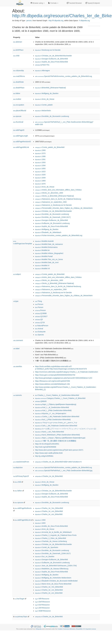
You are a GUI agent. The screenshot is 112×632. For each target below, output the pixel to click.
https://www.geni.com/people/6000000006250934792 (55, 375)
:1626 (40, 175)
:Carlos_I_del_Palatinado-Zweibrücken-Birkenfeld (57, 416)
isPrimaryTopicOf (21, 476)
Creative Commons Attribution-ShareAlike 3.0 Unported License (77, 629)
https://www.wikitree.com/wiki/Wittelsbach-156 (52, 384)
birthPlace (18, 50)
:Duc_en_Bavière (44, 556)
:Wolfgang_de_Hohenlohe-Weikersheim (53, 578)
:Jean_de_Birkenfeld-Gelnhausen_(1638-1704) (56, 566)
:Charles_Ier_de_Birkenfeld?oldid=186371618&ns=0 (58, 462)
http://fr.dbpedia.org (56, 21)
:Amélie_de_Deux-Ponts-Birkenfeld (51, 526)
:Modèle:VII (42, 268)
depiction (18, 467)
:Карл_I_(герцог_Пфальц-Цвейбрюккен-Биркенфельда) (60, 438)
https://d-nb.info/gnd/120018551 (47, 444)
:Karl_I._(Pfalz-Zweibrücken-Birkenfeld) (53, 410)
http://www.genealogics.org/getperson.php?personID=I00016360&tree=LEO (63, 378)
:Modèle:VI (42, 265)
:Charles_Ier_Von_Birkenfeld (49, 508)
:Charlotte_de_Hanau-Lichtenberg (51, 541)
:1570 (40, 153)
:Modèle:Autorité (44, 241)
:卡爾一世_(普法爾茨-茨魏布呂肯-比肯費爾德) (55, 441)
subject (17, 274)
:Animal (39, 329)
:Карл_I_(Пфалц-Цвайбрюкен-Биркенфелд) (55, 404)
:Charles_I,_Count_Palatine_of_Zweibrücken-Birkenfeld (57, 395)
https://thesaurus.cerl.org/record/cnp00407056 (52, 381)
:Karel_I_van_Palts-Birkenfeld (49, 432)
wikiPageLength (20, 136)
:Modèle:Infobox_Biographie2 (49, 253)
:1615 (40, 172)
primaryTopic (21, 617)
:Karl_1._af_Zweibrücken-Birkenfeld (52, 407)
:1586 (40, 156)
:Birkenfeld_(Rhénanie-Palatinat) (50, 88)
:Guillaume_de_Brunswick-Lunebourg (52, 223)
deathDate (18, 82)
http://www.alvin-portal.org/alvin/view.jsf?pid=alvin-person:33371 (59, 450)
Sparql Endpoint (92, 3)
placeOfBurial (19, 111)
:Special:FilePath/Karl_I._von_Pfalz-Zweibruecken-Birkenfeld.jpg (63, 470)
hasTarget (19, 599)
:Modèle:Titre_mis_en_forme (49, 259)
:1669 (40, 181)
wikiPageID (18, 130)
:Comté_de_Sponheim (46, 547)
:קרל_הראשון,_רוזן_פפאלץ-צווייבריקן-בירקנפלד (56, 423)
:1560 (40, 520)
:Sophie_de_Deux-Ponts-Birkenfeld (51, 62)
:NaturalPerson (41, 326)
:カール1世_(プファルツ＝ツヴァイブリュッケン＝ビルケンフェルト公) (65, 429)
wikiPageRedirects (23, 508)
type (15, 301)
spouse (17, 116)
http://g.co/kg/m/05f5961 (44, 456)
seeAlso (17, 366)
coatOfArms (19, 76)
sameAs (17, 395)
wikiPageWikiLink (21, 147)
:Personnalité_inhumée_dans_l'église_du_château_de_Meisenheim (64, 208)
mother (17, 99)
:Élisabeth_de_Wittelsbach (48, 232)
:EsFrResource (42, 605)
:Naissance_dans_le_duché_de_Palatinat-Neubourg (58, 199)
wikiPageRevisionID (22, 142)
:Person (39, 304)
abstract (17, 42)
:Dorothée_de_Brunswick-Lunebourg (52, 116)
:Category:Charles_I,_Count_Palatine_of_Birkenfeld (60, 398)
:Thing (38, 301)
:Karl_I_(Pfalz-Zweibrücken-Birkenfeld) (53, 420)
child (16, 56)
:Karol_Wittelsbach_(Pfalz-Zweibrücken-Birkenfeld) (57, 435)
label (16, 349)
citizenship (18, 71)
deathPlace (18, 88)
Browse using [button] (38, 3)
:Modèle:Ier (42, 250)
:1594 (40, 165)
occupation (18, 105)
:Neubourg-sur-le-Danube (48, 50)
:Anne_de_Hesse (44, 99)
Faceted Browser (74, 3)
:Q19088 (41, 313)
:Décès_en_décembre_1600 (49, 193)
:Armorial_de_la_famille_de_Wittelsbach (53, 532)
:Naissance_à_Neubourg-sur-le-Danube (53, 205)
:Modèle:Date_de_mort (47, 262)
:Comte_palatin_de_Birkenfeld (49, 147)
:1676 (40, 184)
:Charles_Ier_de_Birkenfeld (49, 476)
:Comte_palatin (44, 105)
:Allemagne (42, 71)
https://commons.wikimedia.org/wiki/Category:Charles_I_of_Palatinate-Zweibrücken (66, 372)
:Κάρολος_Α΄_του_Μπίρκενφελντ (50, 413)
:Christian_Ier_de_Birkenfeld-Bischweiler (53, 56)
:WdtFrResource (43, 611)
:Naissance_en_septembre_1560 (51, 202)
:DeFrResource (42, 602)
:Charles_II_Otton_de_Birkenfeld (50, 538)
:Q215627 (41, 316)
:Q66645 (41, 401)
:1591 (40, 159)
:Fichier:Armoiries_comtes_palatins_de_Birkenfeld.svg (58, 235)
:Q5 (39, 319)
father (16, 93)
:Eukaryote (40, 332)
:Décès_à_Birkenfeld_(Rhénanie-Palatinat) (54, 196)
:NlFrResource (42, 599)
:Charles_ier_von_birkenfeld (49, 514)
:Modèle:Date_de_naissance (49, 244)
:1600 (40, 169)
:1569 (40, 150)
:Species (39, 335)
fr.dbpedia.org (84, 21)
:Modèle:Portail (44, 256)
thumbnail (18, 122)
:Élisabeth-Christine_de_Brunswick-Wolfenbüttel (56, 581)
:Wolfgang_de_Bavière (46, 93)
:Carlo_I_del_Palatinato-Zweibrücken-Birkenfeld (56, 426)
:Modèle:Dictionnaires (46, 247)
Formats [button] (53, 3)
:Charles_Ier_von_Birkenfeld (49, 511)
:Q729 (40, 322)
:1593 (40, 162)
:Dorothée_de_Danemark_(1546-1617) (53, 217)
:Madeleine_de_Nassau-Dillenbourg (51, 569)
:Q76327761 (42, 65)
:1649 (40, 178)
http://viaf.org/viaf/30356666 (45, 447)
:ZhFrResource (42, 608)
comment (18, 340)
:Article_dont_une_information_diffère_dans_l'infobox (58, 190)
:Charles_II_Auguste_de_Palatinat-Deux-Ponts (56, 535)
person (29, 21)
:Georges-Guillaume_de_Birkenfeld (51, 59)
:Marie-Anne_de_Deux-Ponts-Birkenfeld (53, 584)
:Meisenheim (43, 111)
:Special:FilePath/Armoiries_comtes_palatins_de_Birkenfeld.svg (63, 76)
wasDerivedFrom (21, 462)
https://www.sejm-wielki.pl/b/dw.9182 (49, 453)
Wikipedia (39, 629)
